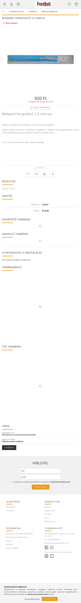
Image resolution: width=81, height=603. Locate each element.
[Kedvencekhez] (28, 174)
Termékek (10, 511)
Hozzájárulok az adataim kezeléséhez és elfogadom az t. (42, 482)
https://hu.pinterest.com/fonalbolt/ (46, 556)
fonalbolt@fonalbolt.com (58, 543)
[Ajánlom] (36, 174)
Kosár (47, 518)
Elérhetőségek (12, 548)
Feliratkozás (40, 487)
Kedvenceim (50, 521)
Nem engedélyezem (32, 599)
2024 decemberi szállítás (12, 441)
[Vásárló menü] (18, 4)
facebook (46, 548)
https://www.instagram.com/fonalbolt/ (51, 548)
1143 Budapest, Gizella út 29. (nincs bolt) (59, 535)
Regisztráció (50, 511)
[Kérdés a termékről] (52, 174)
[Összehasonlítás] (44, 174)
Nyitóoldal (10, 507)
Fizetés (9, 541)
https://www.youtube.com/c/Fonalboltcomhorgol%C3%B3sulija (51, 556)
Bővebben (41, 167)
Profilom (48, 514)
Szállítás (9, 544)
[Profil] (11, 4)
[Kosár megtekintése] (76, 4)
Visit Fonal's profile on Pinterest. (16, 260)
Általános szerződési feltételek (19, 534)
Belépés (48, 507)
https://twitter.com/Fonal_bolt (58, 552)
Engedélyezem (50, 599)
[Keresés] (69, 4)
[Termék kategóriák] (4, 4)
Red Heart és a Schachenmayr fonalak (19, 435)
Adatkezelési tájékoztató (17, 537)
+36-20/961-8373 (53, 539)
